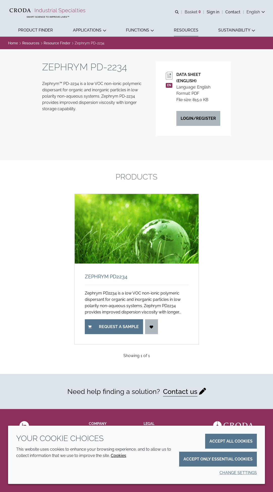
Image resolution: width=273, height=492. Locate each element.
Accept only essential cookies (218, 459)
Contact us (180, 391)
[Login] (151, 326)
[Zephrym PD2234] (137, 229)
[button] (35, 30)
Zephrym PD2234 (106, 277)
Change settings (238, 472)
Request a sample (113, 326)
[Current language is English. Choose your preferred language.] (256, 12)
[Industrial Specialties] (48, 11)
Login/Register (198, 118)
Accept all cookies (231, 441)
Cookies (118, 455)
